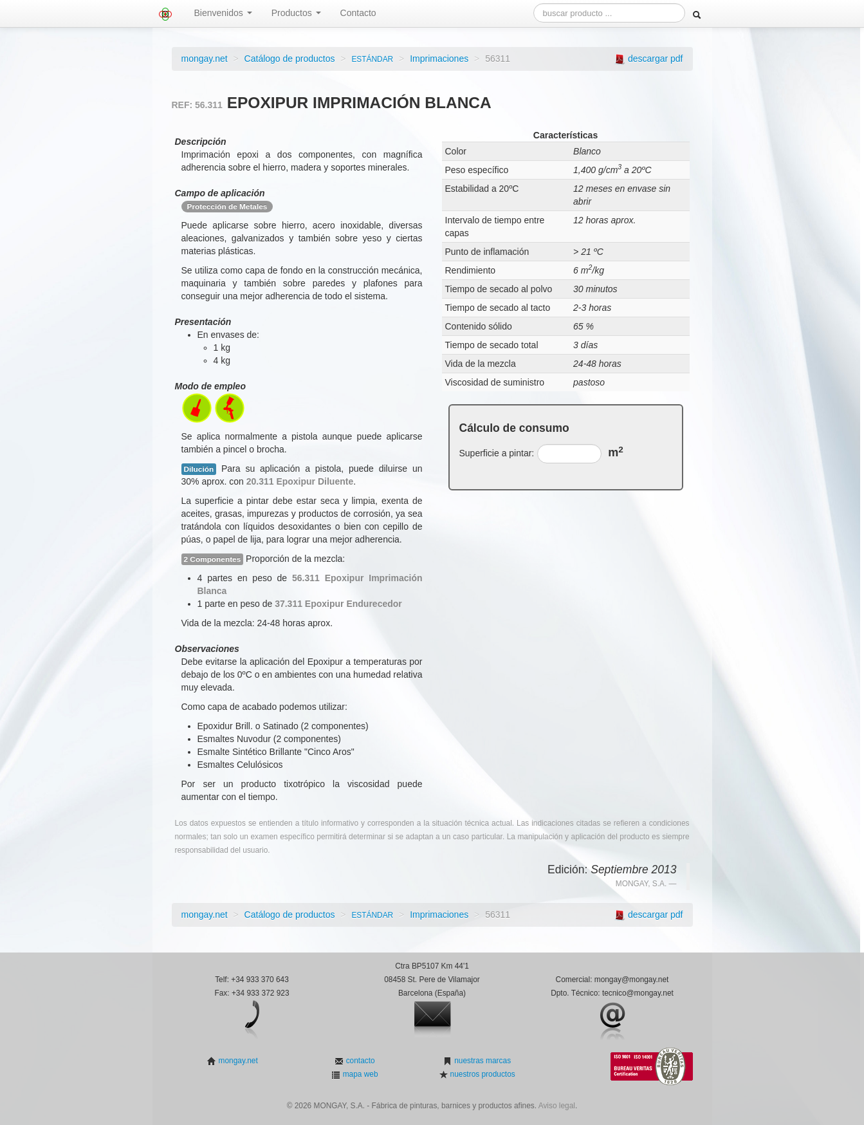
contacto (359, 1060)
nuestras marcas (481, 1060)
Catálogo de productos (289, 58)
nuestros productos (481, 1074)
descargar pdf (655, 58)
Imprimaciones (439, 58)
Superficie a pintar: (497, 453)
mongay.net (204, 58)
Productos (296, 13)
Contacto (358, 13)
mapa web (359, 1074)
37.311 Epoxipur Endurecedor (338, 604)
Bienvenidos (223, 13)
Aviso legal (556, 1105)
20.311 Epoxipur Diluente (300, 481)
